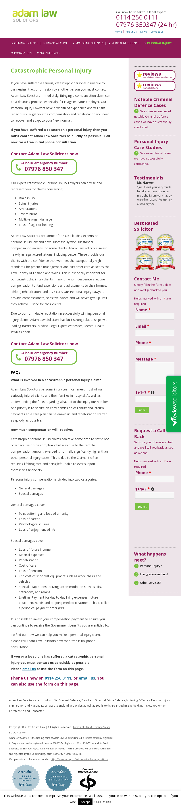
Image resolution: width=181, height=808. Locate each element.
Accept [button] (85, 802)
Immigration (23, 53)
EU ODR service (17, 732)
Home (118, 31)
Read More (102, 801)
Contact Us (156, 31)
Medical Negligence (125, 43)
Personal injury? (151, 566)
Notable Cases (50, 53)
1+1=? (144, 392)
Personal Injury (159, 43)
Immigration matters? (154, 574)
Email (142, 326)
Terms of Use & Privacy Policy (91, 727)
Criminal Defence (26, 43)
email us (29, 669)
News (143, 31)
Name (142, 309)
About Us (131, 31)
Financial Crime (56, 43)
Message (145, 359)
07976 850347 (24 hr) (146, 24)
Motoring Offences (89, 43)
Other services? (150, 583)
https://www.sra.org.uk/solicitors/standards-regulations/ (79, 759)
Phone (143, 342)
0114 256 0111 (137, 17)
